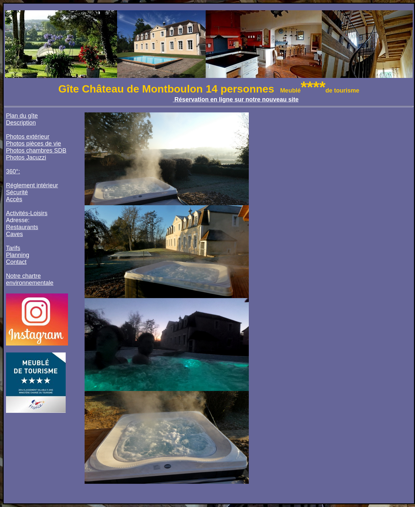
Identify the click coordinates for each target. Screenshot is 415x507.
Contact (16, 262)
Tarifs (13, 248)
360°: (13, 171)
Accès (14, 199)
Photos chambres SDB (36, 150)
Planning (17, 255)
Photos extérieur (27, 136)
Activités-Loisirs (26, 213)
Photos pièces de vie (33, 143)
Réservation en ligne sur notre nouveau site (236, 99)
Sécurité (17, 192)
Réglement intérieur (32, 185)
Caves (14, 234)
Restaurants (22, 227)
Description (21, 122)
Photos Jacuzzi (26, 157)
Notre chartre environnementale (29, 279)
